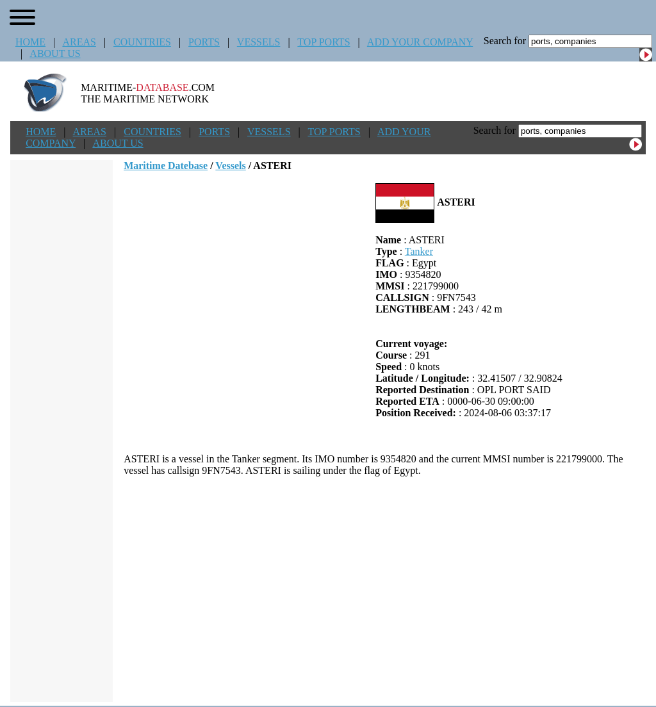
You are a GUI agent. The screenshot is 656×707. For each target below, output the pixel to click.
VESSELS (259, 42)
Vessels (230, 165)
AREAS (78, 42)
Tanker (419, 251)
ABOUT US (54, 53)
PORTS (204, 42)
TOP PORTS (323, 42)
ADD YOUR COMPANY (420, 42)
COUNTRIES (142, 42)
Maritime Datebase (166, 165)
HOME (30, 42)
